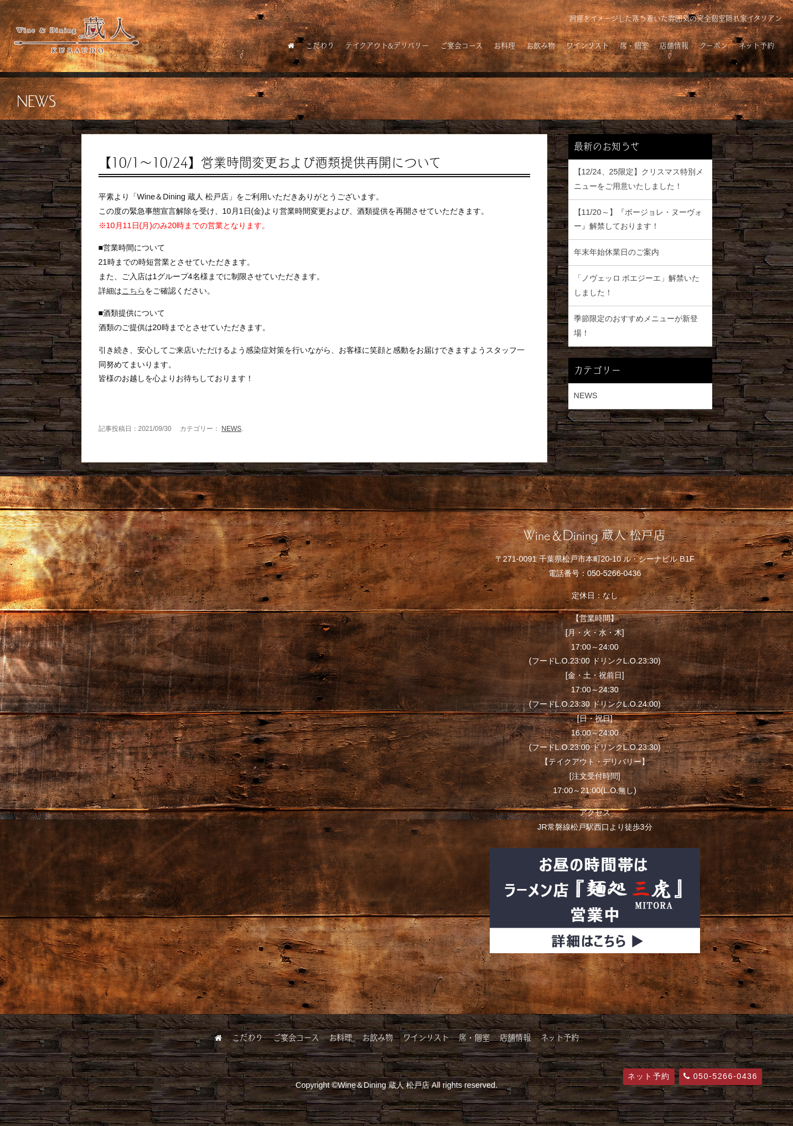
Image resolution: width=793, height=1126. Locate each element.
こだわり (319, 45)
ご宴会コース (461, 45)
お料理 (504, 45)
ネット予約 (756, 45)
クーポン (713, 45)
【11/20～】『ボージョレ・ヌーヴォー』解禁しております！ (638, 219)
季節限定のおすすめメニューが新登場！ (636, 325)
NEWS (231, 429)
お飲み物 (540, 45)
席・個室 (634, 45)
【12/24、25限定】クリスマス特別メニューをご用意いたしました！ (638, 179)
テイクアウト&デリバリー (387, 45)
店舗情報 (674, 45)
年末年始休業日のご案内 (616, 252)
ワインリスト (587, 45)
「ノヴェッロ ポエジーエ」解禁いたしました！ (637, 285)
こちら (133, 290)
